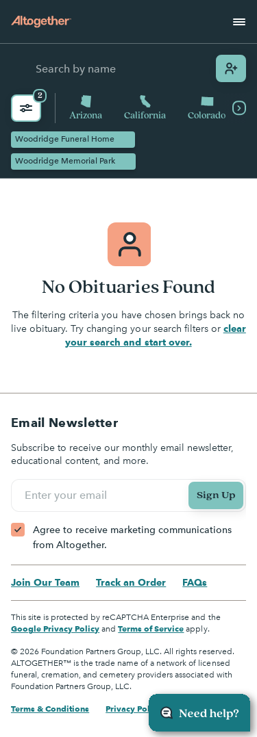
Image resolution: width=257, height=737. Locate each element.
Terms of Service (151, 628)
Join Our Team (45, 582)
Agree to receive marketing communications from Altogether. (132, 537)
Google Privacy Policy (55, 628)
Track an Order (131, 582)
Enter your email (68, 495)
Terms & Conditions (50, 708)
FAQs (194, 582)
